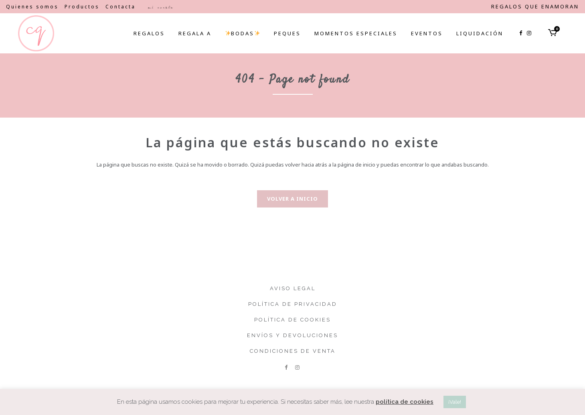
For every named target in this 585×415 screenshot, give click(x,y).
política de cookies (404, 401)
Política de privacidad (292, 304)
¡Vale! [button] (454, 402)
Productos (82, 6)
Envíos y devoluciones (292, 335)
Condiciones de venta (293, 351)
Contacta (120, 6)
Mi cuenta (161, 7)
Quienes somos (32, 6)
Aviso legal (293, 288)
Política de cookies (292, 320)
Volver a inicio (292, 198)
